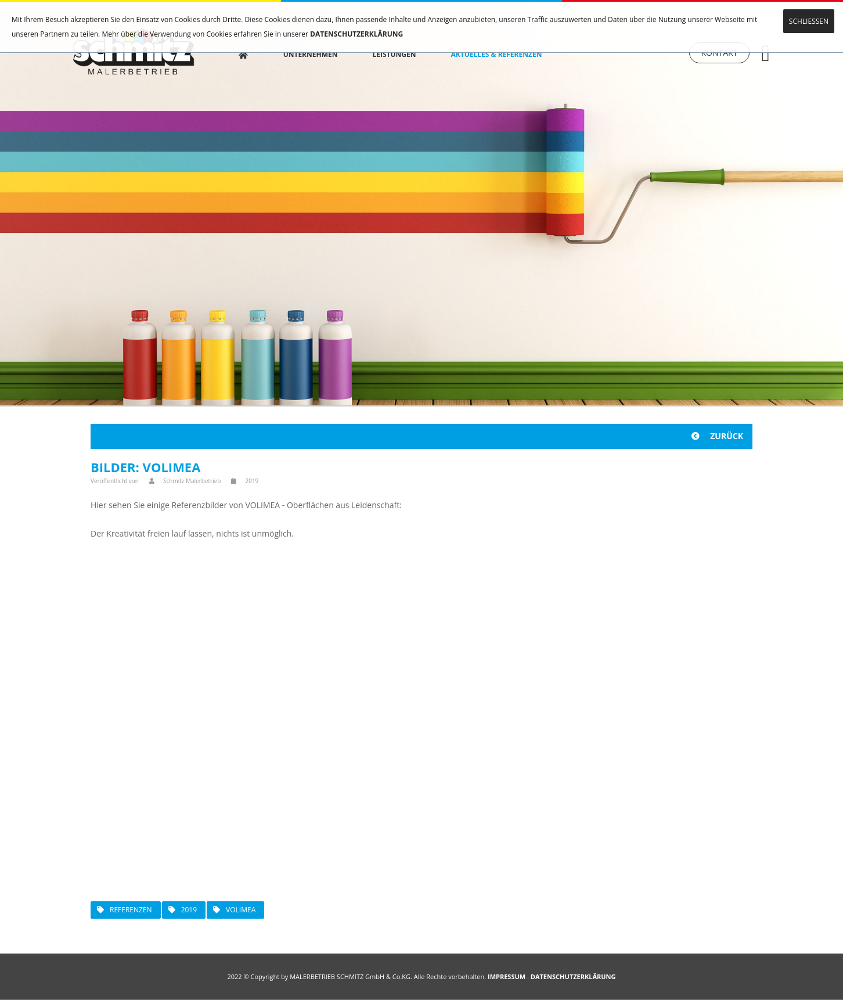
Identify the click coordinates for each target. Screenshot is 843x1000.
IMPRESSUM (506, 976)
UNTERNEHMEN (319, 52)
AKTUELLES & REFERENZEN (505, 52)
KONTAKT (719, 53)
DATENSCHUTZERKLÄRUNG (356, 34)
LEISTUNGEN (403, 52)
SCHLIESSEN (808, 21)
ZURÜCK (717, 435)
